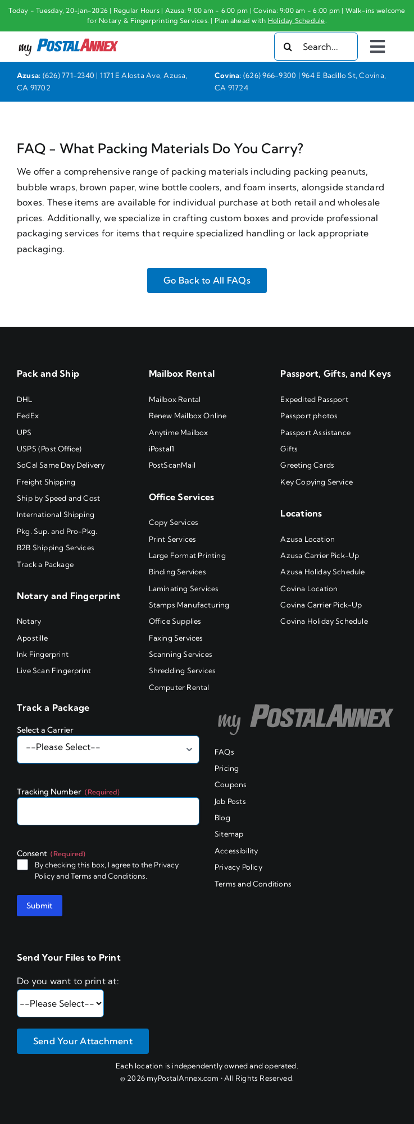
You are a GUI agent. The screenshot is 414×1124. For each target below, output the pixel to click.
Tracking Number (68, 792)
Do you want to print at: (68, 980)
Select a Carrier (45, 730)
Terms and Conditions (108, 875)
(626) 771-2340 (68, 75)
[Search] (288, 47)
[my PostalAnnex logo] (68, 37)
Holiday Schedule (296, 20)
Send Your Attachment (83, 1041)
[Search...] (316, 47)
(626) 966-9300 (269, 75)
